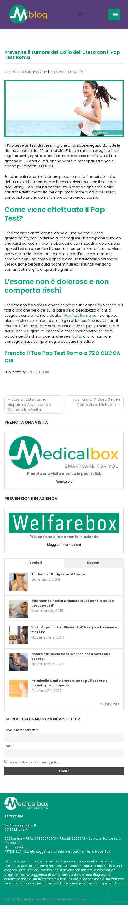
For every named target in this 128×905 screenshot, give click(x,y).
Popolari (34, 563)
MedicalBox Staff (71, 71)
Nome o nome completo (21, 730)
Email (8, 746)
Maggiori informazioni (64, 545)
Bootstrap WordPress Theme (64, 899)
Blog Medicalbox (28, 899)
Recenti (93, 563)
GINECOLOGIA (37, 372)
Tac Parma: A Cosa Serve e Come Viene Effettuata (96, 402)
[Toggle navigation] (80, 14)
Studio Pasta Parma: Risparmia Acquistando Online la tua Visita (29, 404)
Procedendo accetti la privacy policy (34, 762)
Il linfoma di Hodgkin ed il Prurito (58, 574)
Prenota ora (64, 482)
